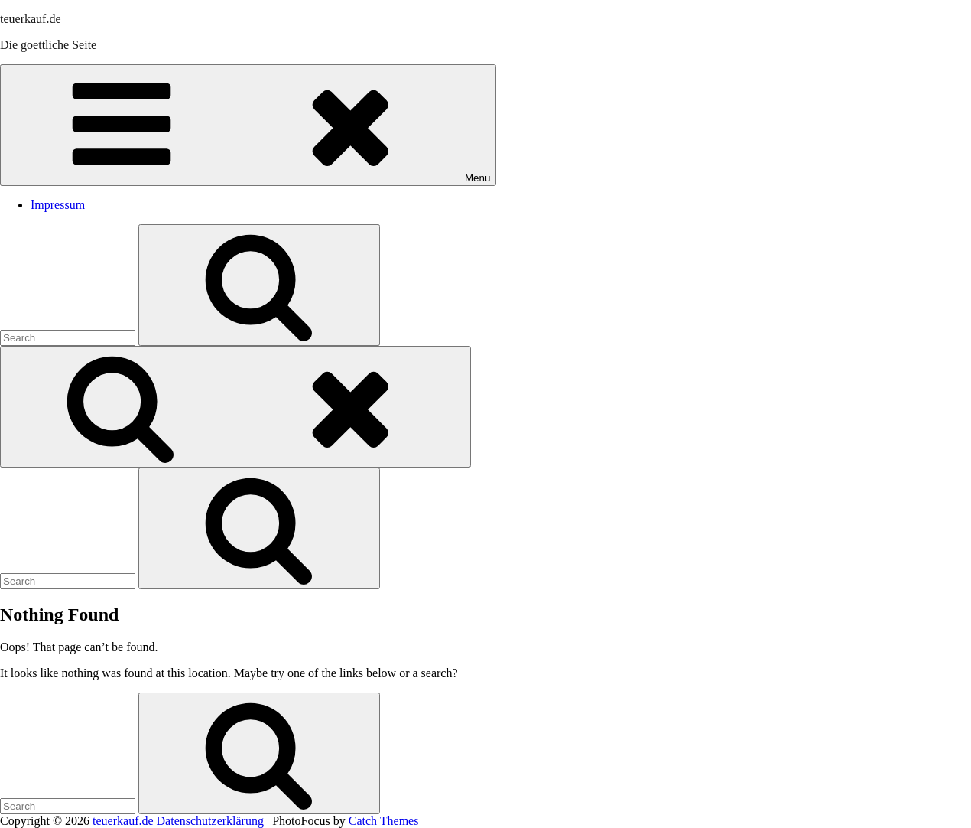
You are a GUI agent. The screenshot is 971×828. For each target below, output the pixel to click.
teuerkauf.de (30, 18)
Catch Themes (384, 820)
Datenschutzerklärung (210, 820)
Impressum (58, 204)
